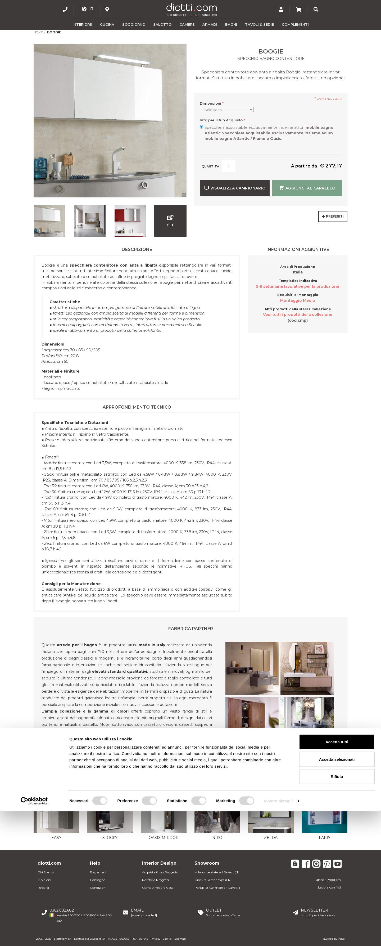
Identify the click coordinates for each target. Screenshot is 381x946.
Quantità (210, 166)
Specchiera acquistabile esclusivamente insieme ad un (269, 133)
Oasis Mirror (164, 837)
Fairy (324, 837)
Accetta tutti (336, 876)
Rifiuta (337, 911)
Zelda (271, 837)
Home (38, 32)
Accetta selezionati (337, 894)
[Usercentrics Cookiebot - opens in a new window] (34, 936)
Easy (56, 837)
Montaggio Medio (297, 300)
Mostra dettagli (278, 935)
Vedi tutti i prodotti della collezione (297, 314)
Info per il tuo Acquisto (222, 120)
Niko (217, 837)
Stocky (109, 837)
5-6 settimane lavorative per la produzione (297, 286)
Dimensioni (212, 103)
